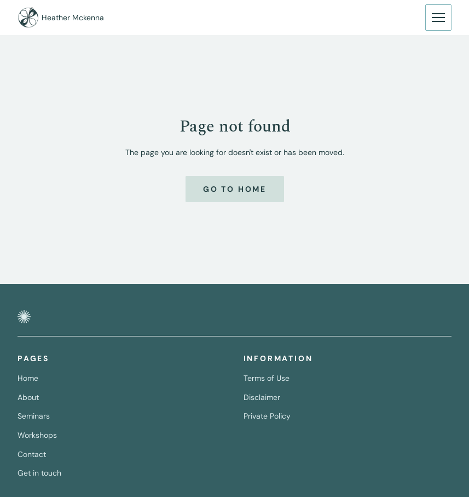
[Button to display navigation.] (438, 17)
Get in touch (39, 473)
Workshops (37, 435)
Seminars (34, 416)
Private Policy (267, 416)
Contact (32, 454)
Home (28, 378)
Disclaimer (262, 397)
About (28, 397)
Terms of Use (266, 378)
